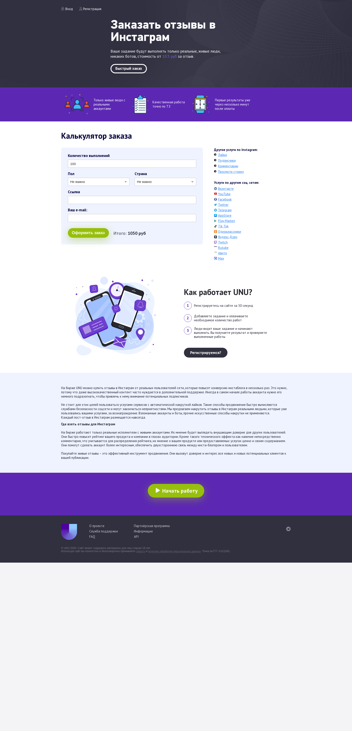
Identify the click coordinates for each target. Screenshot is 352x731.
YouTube (224, 194)
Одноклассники (229, 231)
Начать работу (180, 490)
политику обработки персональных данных (175, 551)
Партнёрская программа (152, 526)
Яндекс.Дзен (227, 237)
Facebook (225, 199)
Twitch (223, 242)
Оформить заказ (88, 233)
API (136, 536)
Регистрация (92, 9)
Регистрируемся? (205, 352)
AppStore (224, 215)
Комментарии (228, 166)
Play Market (226, 221)
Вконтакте (226, 188)
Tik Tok (223, 226)
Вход (69, 9)
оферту (140, 551)
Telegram (225, 210)
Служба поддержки (103, 531)
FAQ (92, 536)
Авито (222, 253)
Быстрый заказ (128, 68)
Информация (143, 531)
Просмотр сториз (231, 172)
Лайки (222, 155)
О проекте (96, 526)
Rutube (223, 248)
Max (221, 258)
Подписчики (227, 160)
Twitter (223, 205)
